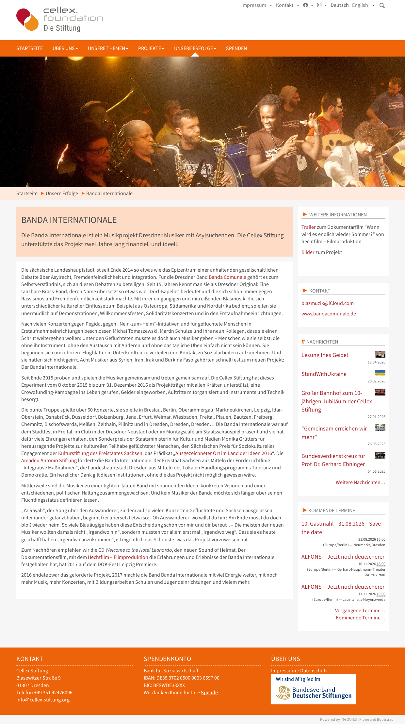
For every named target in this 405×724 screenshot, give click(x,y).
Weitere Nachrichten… (361, 482)
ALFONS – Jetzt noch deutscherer (342, 556)
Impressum (283, 670)
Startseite (29, 48)
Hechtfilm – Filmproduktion (118, 557)
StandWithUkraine (343, 374)
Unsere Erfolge (195, 48)
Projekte (151, 48)
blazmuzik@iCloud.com (327, 303)
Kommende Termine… (361, 618)
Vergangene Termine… (360, 610)
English (360, 5)
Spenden (236, 48)
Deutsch (340, 5)
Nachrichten (322, 341)
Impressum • (256, 5)
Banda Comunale (227, 277)
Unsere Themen (108, 48)
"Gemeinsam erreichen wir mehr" (343, 432)
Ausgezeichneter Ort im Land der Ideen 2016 (223, 453)
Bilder (308, 252)
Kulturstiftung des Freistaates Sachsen (100, 453)
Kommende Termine (331, 510)
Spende (209, 692)
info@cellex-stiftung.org (43, 700)
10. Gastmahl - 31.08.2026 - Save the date (341, 528)
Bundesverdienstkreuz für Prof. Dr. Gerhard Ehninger (343, 460)
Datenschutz (314, 670)
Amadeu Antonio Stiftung (49, 460)
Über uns (65, 48)
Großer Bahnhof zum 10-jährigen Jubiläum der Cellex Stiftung (343, 401)
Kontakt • (287, 5)
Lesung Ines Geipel (343, 355)
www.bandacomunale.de (328, 314)
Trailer (308, 227)
